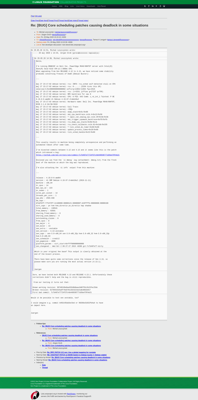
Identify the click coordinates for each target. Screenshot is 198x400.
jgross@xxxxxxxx (58, 35)
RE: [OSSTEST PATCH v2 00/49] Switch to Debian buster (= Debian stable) (77, 355)
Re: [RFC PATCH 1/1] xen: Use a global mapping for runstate (71, 352)
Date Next (43, 21)
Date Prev (35, 21)
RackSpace (71, 394)
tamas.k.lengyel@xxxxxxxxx (118, 40)
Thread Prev (52, 21)
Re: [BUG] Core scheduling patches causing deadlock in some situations (71, 326)
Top (32, 16)
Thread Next (63, 21)
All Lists (38, 16)
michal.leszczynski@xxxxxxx (66, 32)
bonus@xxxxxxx (86, 40)
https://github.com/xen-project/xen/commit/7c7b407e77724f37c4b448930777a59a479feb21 (77, 155)
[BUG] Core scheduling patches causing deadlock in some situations (70, 335)
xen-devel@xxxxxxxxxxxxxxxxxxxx (66, 40)
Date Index (73, 21)
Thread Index (83, 21)
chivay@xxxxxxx (45, 40)
